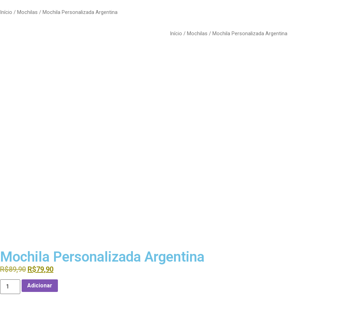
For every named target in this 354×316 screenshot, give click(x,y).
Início (6, 12)
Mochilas (27, 12)
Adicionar (39, 285)
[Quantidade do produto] (10, 286)
